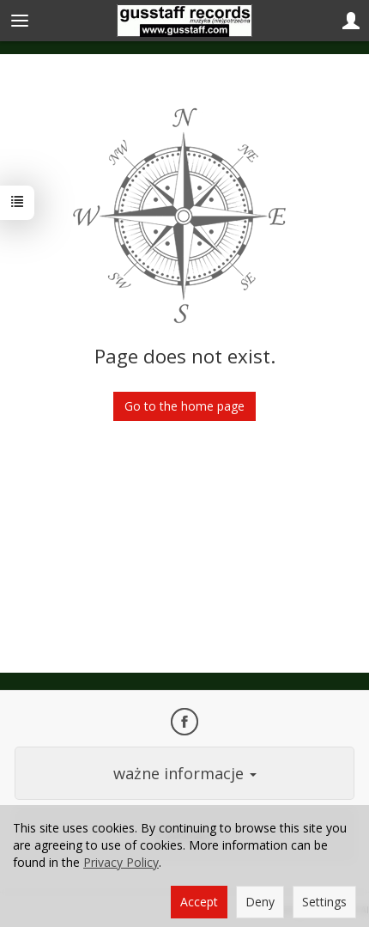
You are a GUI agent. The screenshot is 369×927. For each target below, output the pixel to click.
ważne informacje (185, 773)
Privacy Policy (121, 862)
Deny (260, 901)
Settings (324, 901)
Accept (199, 901)
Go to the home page (184, 406)
